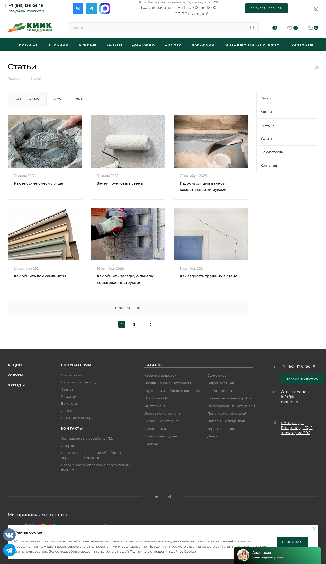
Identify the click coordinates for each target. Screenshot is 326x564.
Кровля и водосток (160, 375)
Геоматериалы (219, 391)
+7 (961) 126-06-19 (26, 5)
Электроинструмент (161, 436)
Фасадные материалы (163, 421)
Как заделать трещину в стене (208, 276)
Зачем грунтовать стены (120, 183)
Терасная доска (220, 429)
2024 (79, 99)
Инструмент (154, 406)
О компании (71, 375)
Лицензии (70, 396)
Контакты (72, 428)
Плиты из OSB (156, 398)
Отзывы (67, 389)
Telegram (91, 8)
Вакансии (69, 403)
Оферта (67, 446)
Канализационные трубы (229, 398)
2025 (57, 99)
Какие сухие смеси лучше (38, 183)
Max (104, 8)
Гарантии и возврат (78, 418)
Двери (212, 436)
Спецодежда (155, 429)
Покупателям (76, 365)
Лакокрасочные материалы (231, 406)
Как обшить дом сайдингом (40, 276)
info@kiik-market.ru (27, 11)
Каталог (153, 365)
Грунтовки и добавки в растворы (172, 391)
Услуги (15, 375)
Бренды (16, 385)
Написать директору (78, 382)
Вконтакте (78, 8)
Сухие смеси (218, 375)
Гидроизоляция (220, 383)
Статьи (66, 411)
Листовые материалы (162, 413)
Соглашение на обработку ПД (87, 438)
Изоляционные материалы (167, 383)
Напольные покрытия (226, 421)
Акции (15, 365)
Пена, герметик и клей (226, 413)
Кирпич (151, 444)
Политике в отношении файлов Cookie (163, 551)
